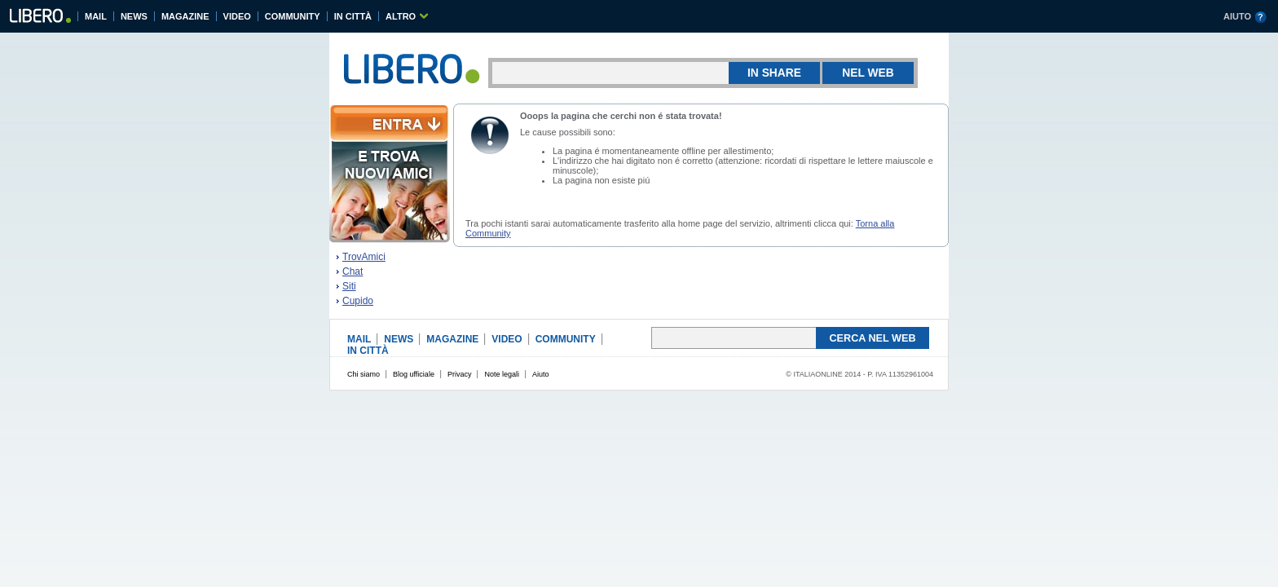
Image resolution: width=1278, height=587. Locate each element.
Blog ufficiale (413, 374)
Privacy (459, 374)
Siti (349, 286)
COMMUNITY (292, 16)
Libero (39, 18)
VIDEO (237, 16)
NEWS (134, 16)
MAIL (96, 16)
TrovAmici (364, 257)
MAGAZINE (185, 16)
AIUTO (1237, 16)
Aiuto (540, 374)
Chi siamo (363, 374)
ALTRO (401, 16)
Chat (352, 271)
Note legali (501, 374)
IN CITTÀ (353, 16)
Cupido (357, 301)
